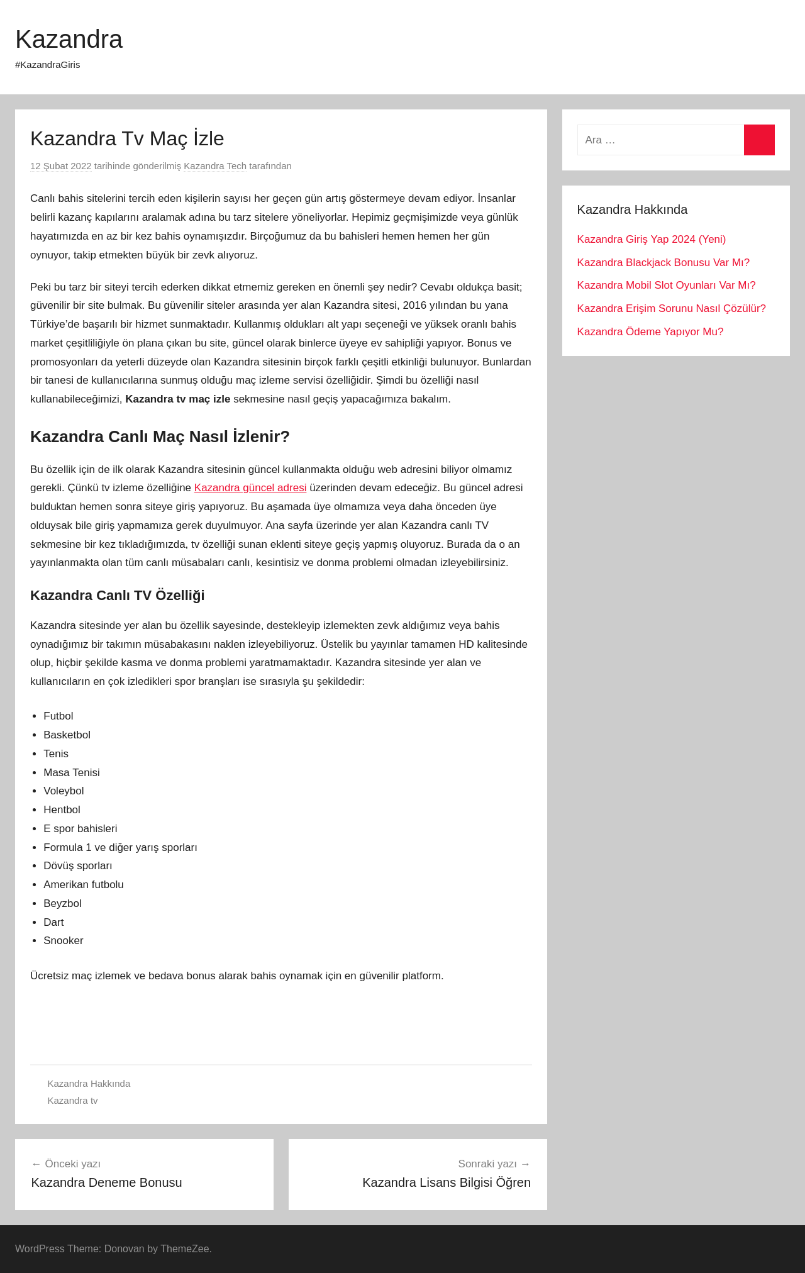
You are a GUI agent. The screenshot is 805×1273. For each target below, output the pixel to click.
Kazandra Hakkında (89, 1083)
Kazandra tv (73, 1100)
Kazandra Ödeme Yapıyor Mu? (650, 332)
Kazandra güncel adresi (250, 488)
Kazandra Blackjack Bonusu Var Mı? (663, 263)
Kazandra (69, 39)
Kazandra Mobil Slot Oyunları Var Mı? (666, 285)
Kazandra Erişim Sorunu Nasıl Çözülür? (671, 308)
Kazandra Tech (215, 165)
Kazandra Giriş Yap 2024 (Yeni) (651, 239)
